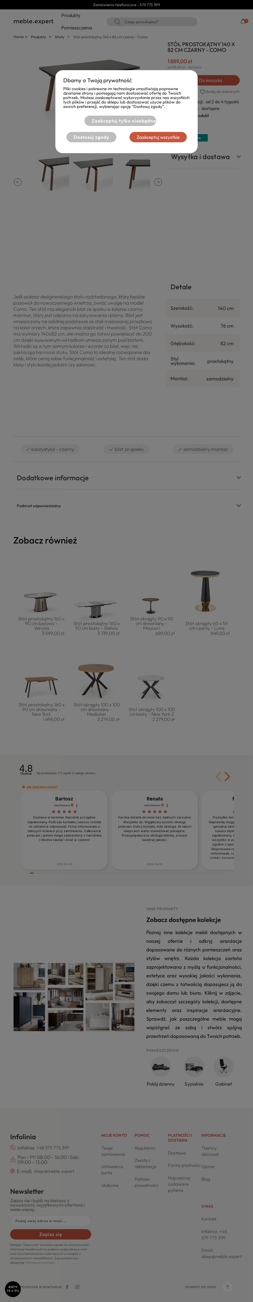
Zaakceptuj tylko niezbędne (124, 121)
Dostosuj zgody (91, 137)
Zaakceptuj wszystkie (158, 137)
